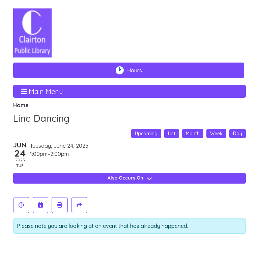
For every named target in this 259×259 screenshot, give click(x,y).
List (171, 134)
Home (21, 105)
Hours (138, 70)
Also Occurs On (130, 178)
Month (193, 134)
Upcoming (146, 134)
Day (237, 134)
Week (216, 134)
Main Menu (42, 91)
